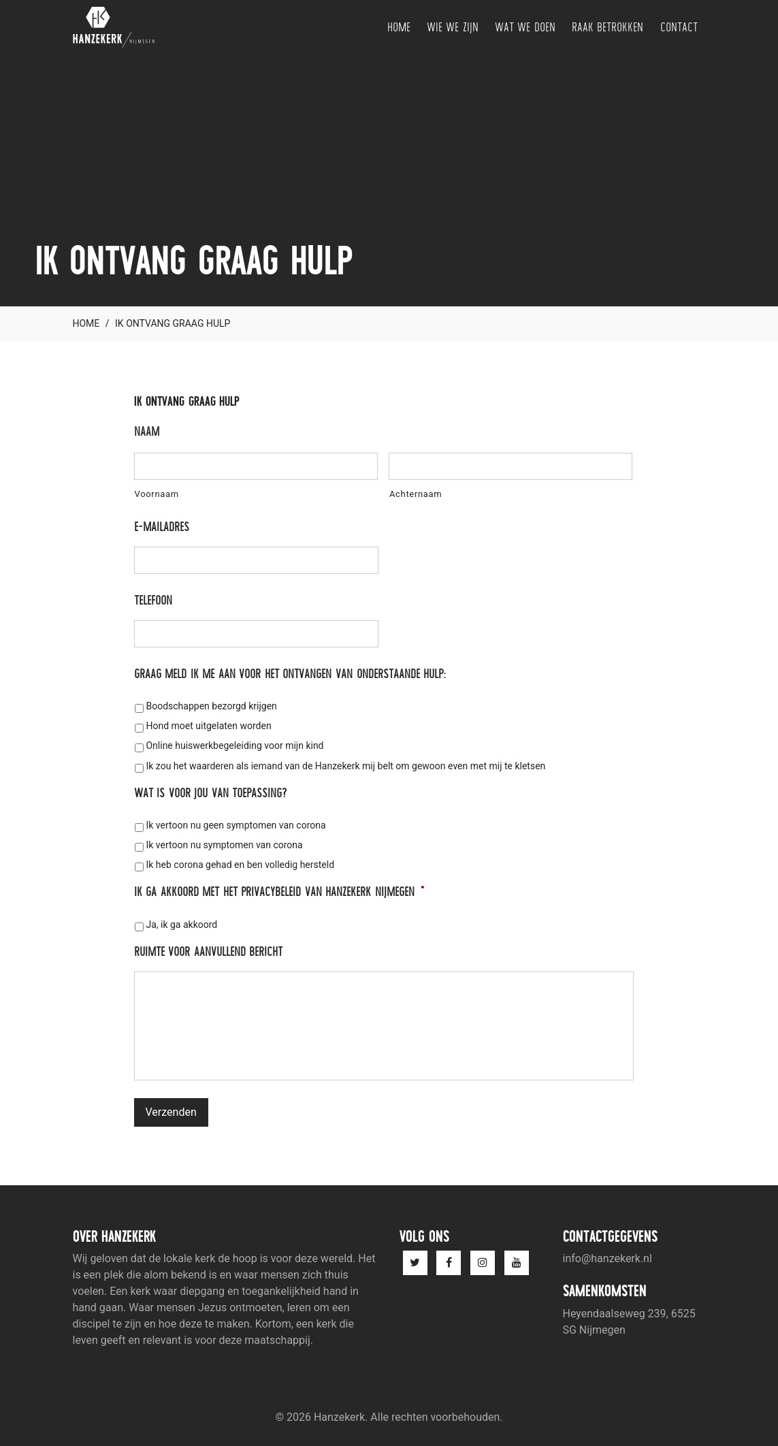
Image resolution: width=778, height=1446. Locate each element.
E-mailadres (161, 526)
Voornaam (157, 494)
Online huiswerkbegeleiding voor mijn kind (234, 745)
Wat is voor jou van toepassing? (210, 793)
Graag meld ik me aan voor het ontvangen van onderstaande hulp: (290, 673)
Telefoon (153, 600)
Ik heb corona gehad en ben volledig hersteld (240, 864)
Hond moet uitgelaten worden (208, 725)
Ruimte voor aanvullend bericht (208, 951)
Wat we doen (525, 27)
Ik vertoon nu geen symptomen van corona (235, 825)
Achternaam (415, 494)
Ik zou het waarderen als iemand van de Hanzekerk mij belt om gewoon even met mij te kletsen (345, 765)
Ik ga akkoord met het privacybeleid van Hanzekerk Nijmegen (279, 891)
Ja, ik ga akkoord (181, 924)
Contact (679, 27)
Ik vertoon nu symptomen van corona (224, 844)
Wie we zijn (453, 27)
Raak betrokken (608, 27)
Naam (146, 431)
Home (398, 27)
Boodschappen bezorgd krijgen (211, 706)
